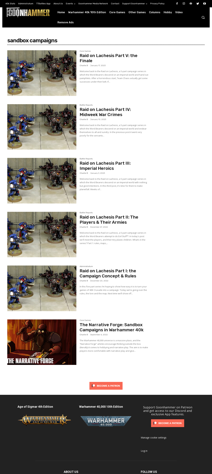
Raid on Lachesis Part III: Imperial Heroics (105, 166)
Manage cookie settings (153, 437)
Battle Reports (86, 105)
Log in (144, 450)
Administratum (86, 267)
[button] (203, 17)
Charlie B (84, 65)
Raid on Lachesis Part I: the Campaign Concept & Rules (108, 273)
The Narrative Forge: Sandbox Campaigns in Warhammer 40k (112, 327)
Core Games (85, 51)
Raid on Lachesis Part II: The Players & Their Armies (109, 220)
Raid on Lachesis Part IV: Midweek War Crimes (105, 112)
